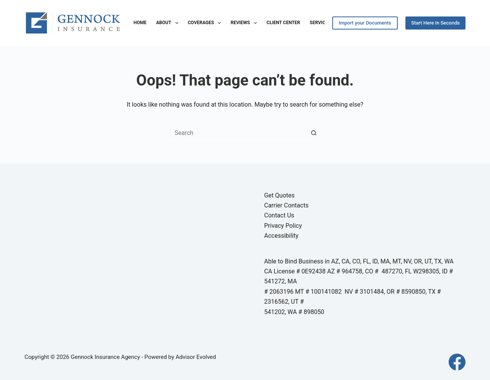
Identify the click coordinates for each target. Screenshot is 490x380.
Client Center (283, 22)
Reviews (245, 23)
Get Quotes (279, 195)
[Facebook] (457, 362)
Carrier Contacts (286, 205)
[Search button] (314, 132)
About (168, 23)
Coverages (206, 23)
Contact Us (279, 215)
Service (319, 22)
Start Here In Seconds (435, 23)
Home (140, 22)
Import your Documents (365, 23)
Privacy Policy (283, 225)
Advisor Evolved (196, 357)
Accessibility (281, 235)
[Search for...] (237, 132)
